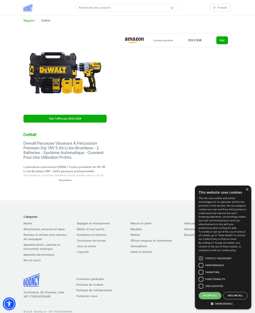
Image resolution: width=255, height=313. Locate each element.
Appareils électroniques (39, 254)
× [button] (247, 189)
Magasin (28, 20)
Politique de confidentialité (94, 290)
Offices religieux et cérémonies (151, 240)
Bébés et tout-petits (90, 229)
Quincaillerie (139, 246)
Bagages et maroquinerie (93, 223)
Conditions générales (90, 279)
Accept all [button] (210, 295)
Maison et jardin (141, 223)
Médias (135, 234)
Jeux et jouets (86, 246)
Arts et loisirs (32, 260)
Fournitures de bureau (91, 240)
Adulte (27, 223)
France (220, 7)
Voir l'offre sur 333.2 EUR (65, 118)
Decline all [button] (235, 295)
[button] (9, 303)
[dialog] (223, 247)
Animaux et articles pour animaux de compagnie (45, 236)
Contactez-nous (86, 296)
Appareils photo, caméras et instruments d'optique (41, 246)
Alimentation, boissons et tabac (44, 229)
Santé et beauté (141, 251)
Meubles (136, 229)
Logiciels (83, 251)
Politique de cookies (89, 284)
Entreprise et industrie (91, 234)
